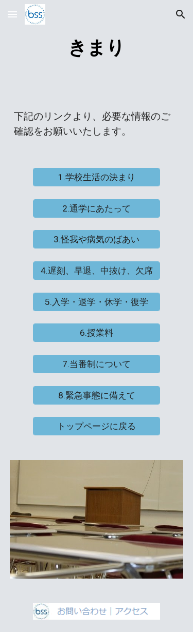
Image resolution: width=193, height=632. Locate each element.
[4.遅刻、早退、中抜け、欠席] (96, 270)
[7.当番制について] (96, 364)
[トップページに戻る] (96, 426)
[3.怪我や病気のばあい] (96, 239)
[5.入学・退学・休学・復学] (96, 301)
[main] (97, 46)
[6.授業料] (96, 333)
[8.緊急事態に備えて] (96, 395)
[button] (12, 14)
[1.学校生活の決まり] (96, 177)
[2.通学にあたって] (96, 208)
